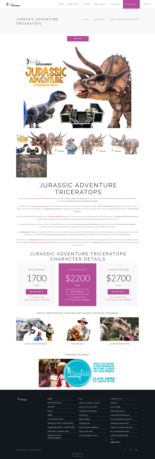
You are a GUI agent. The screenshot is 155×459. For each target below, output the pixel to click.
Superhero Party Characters (61, 427)
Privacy (114, 403)
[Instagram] (130, 450)
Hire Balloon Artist (120, 423)
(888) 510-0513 (115, 442)
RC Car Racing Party (120, 431)
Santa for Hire (86, 431)
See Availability (36, 292)
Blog (50, 411)
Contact (147, 4)
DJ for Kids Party (56, 419)
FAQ (80, 399)
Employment (84, 419)
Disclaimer (116, 407)
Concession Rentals (120, 415)
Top (77, 455)
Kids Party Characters (58, 431)
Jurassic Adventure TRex (119, 344)
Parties (87, 4)
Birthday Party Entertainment (55, 437)
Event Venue (99, 4)
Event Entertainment (89, 427)
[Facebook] (125, 450)
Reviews (51, 407)
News (50, 415)
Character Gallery (88, 411)
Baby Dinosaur (77, 344)
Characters (72, 4)
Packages (115, 4)
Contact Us (116, 399)
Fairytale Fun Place (88, 407)
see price (78, 39)
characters (99, 19)
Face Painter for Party (121, 419)
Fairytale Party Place (89, 403)
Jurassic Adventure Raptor (35, 344)
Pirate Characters (119, 435)
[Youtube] (136, 450)
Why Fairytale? (55, 403)
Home (61, 4)
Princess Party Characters (60, 423)
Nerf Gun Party (118, 411)
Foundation (84, 423)
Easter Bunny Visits (88, 435)
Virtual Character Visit (122, 427)
